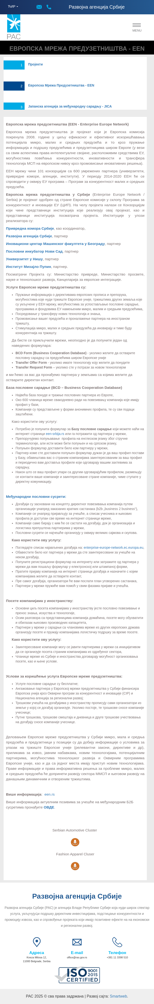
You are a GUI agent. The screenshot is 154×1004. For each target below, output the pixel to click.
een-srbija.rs (55, 434)
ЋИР (11, 6)
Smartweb (118, 996)
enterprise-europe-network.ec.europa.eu (113, 547)
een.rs (49, 794)
